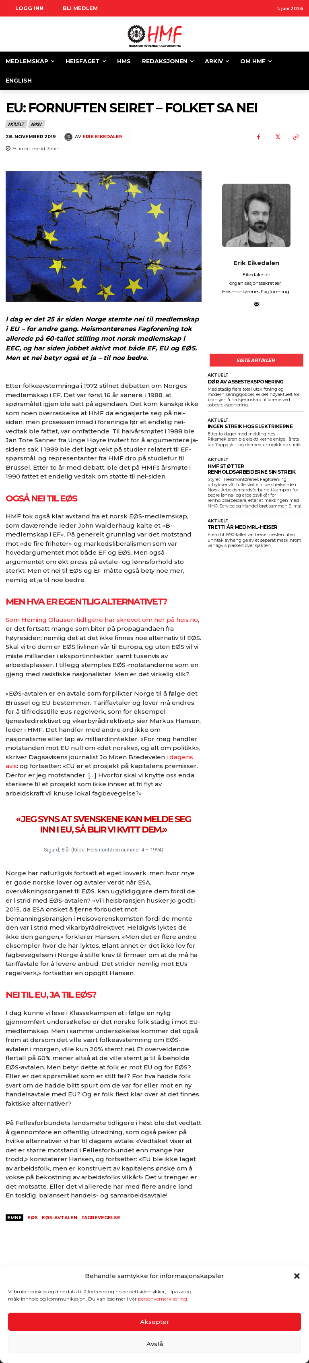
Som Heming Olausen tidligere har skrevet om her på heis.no (102, 620)
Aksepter (154, 1322)
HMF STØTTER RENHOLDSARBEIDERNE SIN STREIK (253, 465)
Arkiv (37, 124)
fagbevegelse (100, 1217)
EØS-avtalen (59, 1217)
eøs (32, 1217)
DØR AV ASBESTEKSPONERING (243, 380)
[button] (297, 1276)
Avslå (154, 1344)
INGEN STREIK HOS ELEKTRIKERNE (248, 424)
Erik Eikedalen (102, 136)
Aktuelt (16, 124)
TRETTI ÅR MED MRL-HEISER (241, 523)
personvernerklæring (162, 1299)
